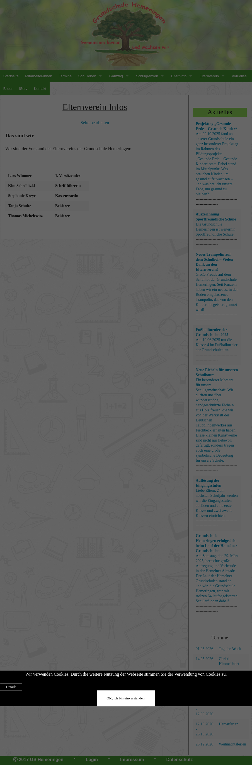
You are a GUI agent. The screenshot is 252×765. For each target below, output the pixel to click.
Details (11, 687)
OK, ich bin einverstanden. (126, 698)
